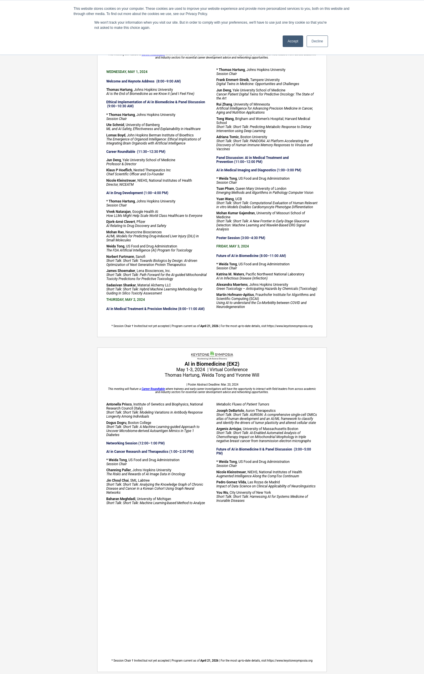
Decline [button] (317, 41)
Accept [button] (293, 41)
